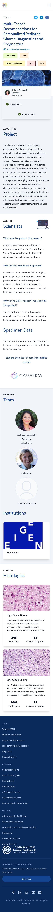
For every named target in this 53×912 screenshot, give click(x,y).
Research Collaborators (13, 740)
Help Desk (7, 751)
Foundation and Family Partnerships (19, 827)
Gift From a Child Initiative (14, 816)
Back (7, 17)
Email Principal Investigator (16, 49)
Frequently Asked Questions (15, 745)
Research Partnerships (12, 821)
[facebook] (47, 18)
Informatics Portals (11, 792)
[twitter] (36, 18)
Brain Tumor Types (11, 775)
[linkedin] (42, 18)
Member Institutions (11, 734)
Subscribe (26, 878)
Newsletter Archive (11, 838)
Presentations (8, 786)
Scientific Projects (10, 769)
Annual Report (9, 844)
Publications (8, 781)
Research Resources (11, 797)
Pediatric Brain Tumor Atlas (15, 803)
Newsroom (7, 832)
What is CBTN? (9, 729)
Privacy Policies (9, 757)
